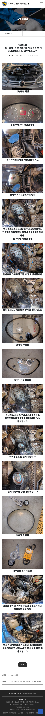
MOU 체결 (10, 675)
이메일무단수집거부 (29, 693)
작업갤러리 (8, 33)
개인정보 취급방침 (15, 693)
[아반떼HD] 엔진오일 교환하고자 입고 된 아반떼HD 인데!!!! (22, 681)
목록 (22, 665)
